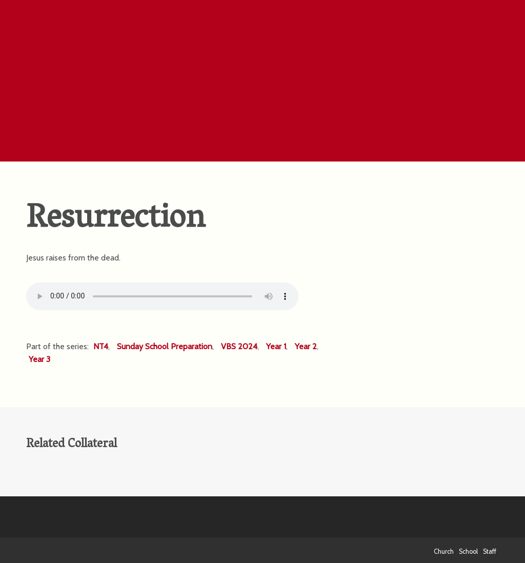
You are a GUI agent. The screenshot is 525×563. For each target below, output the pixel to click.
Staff (489, 551)
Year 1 (276, 346)
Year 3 (39, 359)
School (468, 551)
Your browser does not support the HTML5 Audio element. (162, 296)
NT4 (100, 346)
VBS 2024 (239, 346)
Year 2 (306, 346)
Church (444, 551)
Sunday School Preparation (164, 346)
